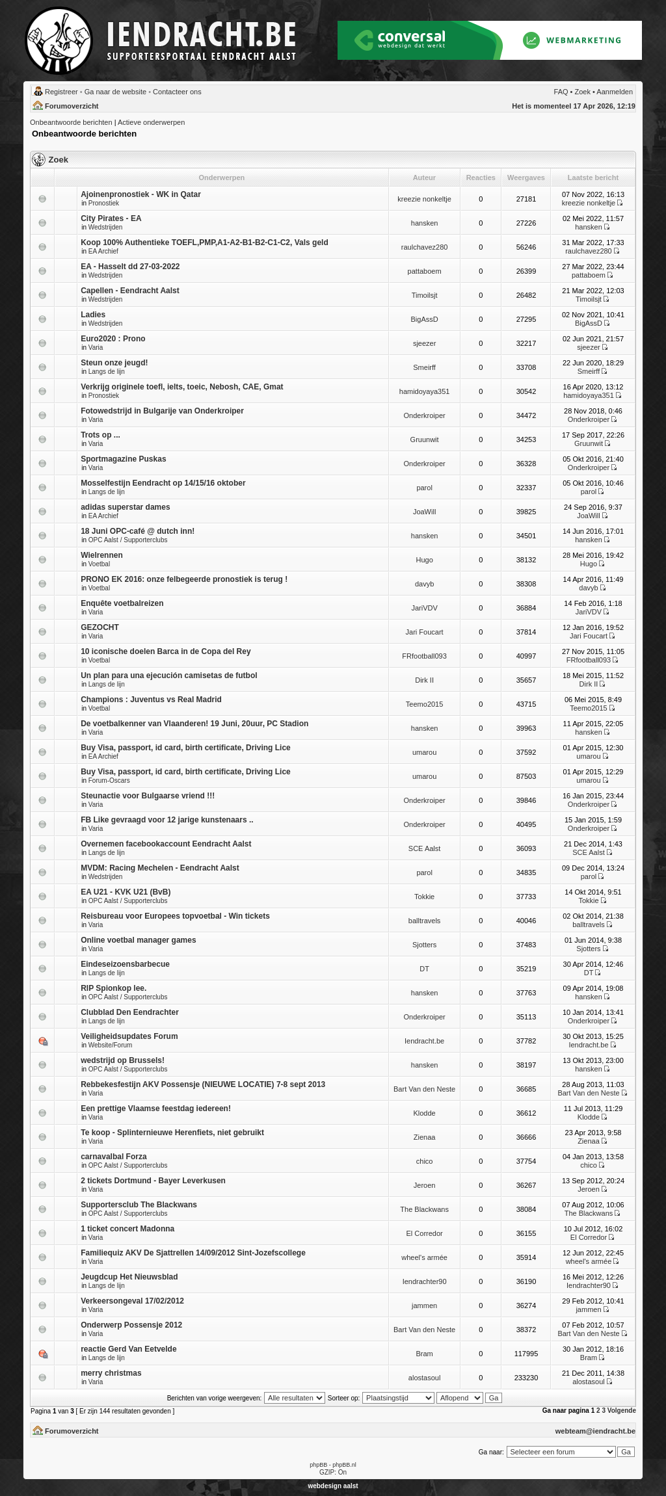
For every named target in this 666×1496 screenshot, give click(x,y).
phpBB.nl (344, 1465)
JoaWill (424, 512)
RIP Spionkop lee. (113, 988)
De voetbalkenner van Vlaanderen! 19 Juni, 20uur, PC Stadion (194, 723)
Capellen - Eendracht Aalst (130, 290)
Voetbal (99, 564)
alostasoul (424, 1378)
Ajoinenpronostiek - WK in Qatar (141, 194)
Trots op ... (100, 435)
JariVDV (424, 608)
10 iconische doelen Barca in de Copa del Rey (165, 651)
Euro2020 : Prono (113, 338)
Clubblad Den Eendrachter (130, 1012)
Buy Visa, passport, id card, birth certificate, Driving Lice (186, 747)
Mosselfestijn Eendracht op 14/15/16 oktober (163, 483)
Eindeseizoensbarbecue (125, 964)
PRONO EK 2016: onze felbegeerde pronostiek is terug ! (184, 579)
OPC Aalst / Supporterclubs (128, 540)
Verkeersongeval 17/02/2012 (132, 1301)
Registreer (61, 92)
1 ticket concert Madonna (127, 1228)
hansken (424, 223)
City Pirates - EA (111, 218)
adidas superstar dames (125, 507)
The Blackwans (424, 1209)
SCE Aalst (424, 848)
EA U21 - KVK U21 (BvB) (125, 892)
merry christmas (111, 1373)
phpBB (318, 1465)
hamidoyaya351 (424, 391)
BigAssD (424, 319)
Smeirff (424, 367)
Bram (424, 1354)
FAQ (561, 92)
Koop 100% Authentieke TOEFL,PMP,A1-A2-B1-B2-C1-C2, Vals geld (204, 242)
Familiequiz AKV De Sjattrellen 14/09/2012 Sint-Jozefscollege (193, 1252)
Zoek (583, 92)
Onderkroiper (425, 415)
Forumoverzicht (72, 106)
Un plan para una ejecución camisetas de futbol (169, 675)
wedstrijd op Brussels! (123, 1060)
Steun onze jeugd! (114, 362)
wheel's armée (424, 1257)
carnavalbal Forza (113, 1156)
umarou (424, 752)
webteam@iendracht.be (595, 1431)
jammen (424, 1305)
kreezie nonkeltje (424, 199)
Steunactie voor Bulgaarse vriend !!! (148, 795)
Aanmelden (614, 92)
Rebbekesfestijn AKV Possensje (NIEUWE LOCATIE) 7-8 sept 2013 (203, 1084)
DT (424, 969)
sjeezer (424, 343)
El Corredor (424, 1233)
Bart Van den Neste (424, 1089)
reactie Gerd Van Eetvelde (128, 1349)
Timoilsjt (425, 295)
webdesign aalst (333, 1485)
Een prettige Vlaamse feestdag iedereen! (156, 1108)
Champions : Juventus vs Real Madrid (151, 699)
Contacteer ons (177, 92)
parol (424, 488)
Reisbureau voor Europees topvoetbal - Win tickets (175, 916)
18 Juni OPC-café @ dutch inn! (137, 531)
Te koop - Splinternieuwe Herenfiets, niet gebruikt (172, 1132)
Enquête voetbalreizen (122, 603)
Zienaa (425, 1137)
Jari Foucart (425, 632)
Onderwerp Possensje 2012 (131, 1325)
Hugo (424, 560)
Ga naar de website (115, 92)
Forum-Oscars (109, 780)
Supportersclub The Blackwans (139, 1204)
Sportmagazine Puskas (123, 459)
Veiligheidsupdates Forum (129, 1036)
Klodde (424, 1113)
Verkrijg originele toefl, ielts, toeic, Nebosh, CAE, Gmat (182, 386)
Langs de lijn (106, 371)
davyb (424, 584)
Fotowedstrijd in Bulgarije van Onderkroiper (162, 410)
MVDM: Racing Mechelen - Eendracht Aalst (160, 868)
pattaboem (425, 271)
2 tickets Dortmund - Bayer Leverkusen (153, 1180)
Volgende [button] (621, 1410)
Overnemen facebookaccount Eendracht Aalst (166, 843)
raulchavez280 (424, 247)
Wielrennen (102, 555)
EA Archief (103, 251)
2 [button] (598, 1410)
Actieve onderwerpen (151, 122)
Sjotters (424, 945)
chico (424, 1161)
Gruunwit (424, 439)
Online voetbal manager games (138, 940)
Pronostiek (103, 203)
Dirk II (424, 680)
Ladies (93, 314)
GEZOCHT (100, 627)
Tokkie (424, 896)
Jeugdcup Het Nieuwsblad (129, 1276)
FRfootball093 (424, 656)
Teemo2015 (425, 704)
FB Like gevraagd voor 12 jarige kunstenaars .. (167, 819)
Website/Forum (110, 1045)
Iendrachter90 (425, 1281)
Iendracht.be (424, 1041)
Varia (95, 347)
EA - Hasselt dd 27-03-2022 (130, 266)
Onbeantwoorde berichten (71, 122)
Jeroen (425, 1185)
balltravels (424, 921)
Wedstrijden (105, 227)
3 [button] (604, 1410)
